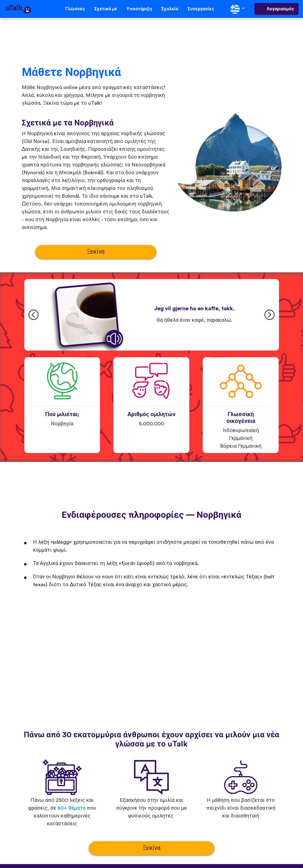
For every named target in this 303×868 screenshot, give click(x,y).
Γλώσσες (75, 9)
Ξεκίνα (96, 252)
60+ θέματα (71, 808)
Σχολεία (169, 9)
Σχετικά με (105, 9)
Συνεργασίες (201, 9)
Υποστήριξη (139, 9)
